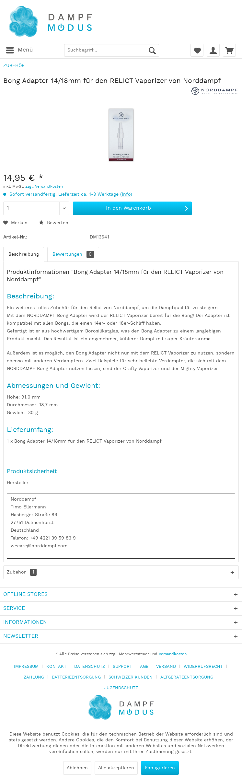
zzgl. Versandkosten (44, 186)
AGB (144, 666)
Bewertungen (73, 254)
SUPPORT (122, 666)
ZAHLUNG (34, 677)
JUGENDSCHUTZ (121, 688)
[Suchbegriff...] (111, 50)
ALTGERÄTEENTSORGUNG (186, 677)
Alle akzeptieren (116, 768)
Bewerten (53, 223)
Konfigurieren (160, 768)
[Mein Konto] (213, 50)
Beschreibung (23, 254)
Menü (19, 49)
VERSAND (166, 666)
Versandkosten (173, 654)
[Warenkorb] (229, 50)
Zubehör (22, 572)
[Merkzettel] (196, 50)
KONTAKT (56, 666)
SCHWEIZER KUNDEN (131, 677)
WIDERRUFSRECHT (203, 666)
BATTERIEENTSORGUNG (76, 677)
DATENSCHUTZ (89, 666)
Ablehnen (77, 768)
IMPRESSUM (26, 666)
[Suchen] (152, 50)
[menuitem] (19, 50)
